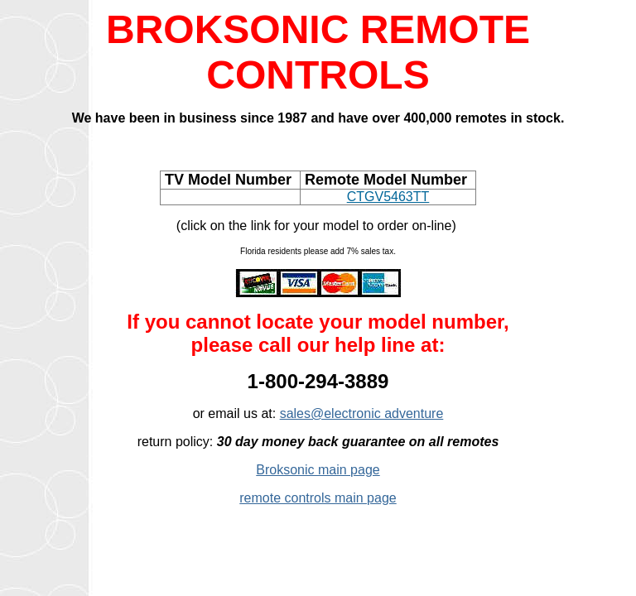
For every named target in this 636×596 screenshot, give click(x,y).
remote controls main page (317, 498)
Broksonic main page (317, 470)
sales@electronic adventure (362, 413)
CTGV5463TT (388, 197)
